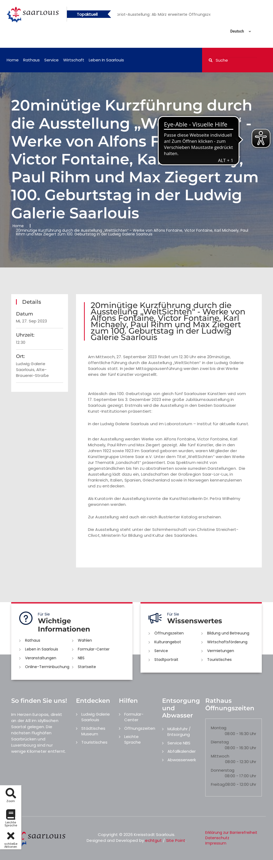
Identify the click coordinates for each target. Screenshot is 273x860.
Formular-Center (94, 649)
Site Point (176, 840)
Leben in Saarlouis (106, 60)
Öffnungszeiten (169, 633)
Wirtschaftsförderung (227, 642)
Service (51, 60)
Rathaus (31, 60)
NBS (81, 658)
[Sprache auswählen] (234, 31)
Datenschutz (217, 838)
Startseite (87, 666)
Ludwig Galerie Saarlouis (95, 717)
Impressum (215, 843)
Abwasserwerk (181, 760)
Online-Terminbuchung (47, 666)
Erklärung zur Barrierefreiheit (231, 832)
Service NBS (178, 743)
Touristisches (219, 659)
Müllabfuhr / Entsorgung (179, 731)
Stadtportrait (166, 659)
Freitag (218, 784)
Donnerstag (222, 770)
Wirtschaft (73, 60)
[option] (176, 14)
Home (13, 60)
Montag (218, 728)
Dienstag (220, 742)
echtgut (153, 840)
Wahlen (85, 640)
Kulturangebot (167, 642)
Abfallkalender (181, 751)
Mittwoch (220, 756)
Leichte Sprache (132, 739)
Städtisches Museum (93, 731)
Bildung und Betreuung (228, 633)
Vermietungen (220, 650)
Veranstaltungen (40, 658)
